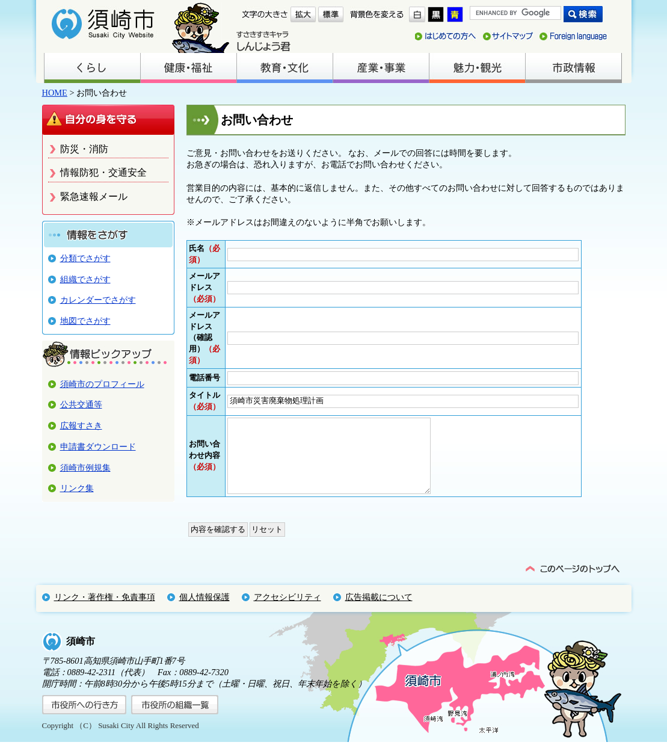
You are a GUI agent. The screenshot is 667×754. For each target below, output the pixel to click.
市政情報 (573, 68)
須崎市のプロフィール (102, 384)
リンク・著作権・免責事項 (104, 609)
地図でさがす (85, 321)
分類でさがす (85, 258)
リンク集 (77, 488)
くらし (92, 68)
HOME (54, 92)
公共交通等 (81, 404)
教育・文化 (284, 68)
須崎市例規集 (85, 467)
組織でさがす (85, 279)
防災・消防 (84, 149)
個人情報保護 (204, 609)
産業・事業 (381, 68)
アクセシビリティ (287, 609)
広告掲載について (379, 609)
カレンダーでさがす (98, 299)
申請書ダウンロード (98, 446)
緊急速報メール (94, 196)
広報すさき (81, 425)
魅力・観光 (477, 68)
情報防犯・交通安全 (103, 172)
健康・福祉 (188, 68)
